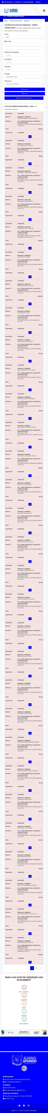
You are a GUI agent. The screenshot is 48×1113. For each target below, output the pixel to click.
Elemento (8, 81)
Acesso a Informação (16, 20)
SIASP (17, 1110)
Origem (7, 66)
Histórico (8, 59)
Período (8, 41)
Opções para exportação (24, 98)
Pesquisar (24, 89)
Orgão (7, 74)
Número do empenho (12, 52)
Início (6, 20)
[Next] (36, 968)
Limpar (24, 93)
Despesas (26, 20)
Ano (6, 34)
